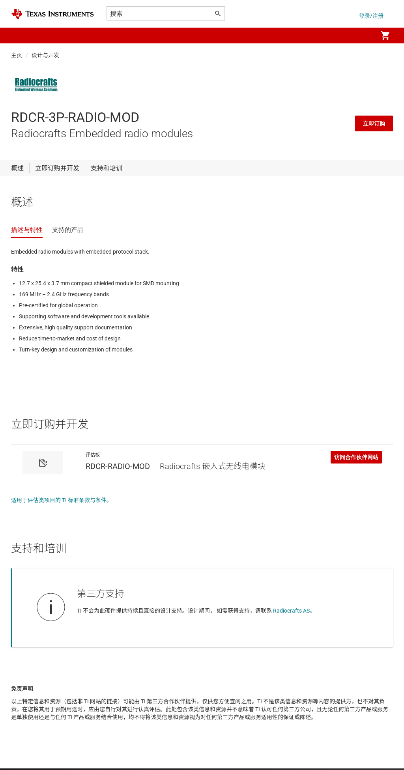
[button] (19, 35)
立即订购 (374, 123)
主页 (16, 55)
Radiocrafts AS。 (294, 610)
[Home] (52, 14)
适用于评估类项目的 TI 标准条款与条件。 (61, 500)
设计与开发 (45, 55)
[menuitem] (363, 35)
